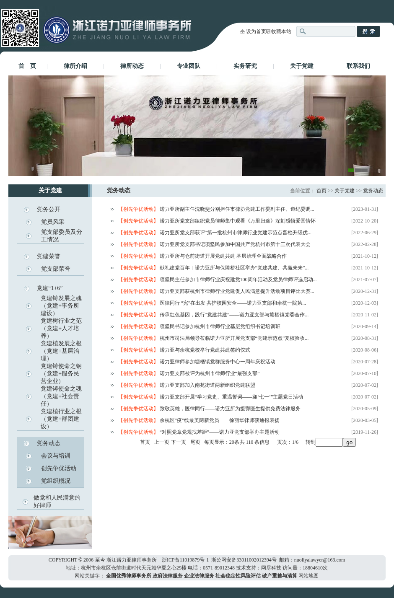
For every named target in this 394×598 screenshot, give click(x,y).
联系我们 (358, 66)
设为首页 (256, 31)
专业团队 (188, 66)
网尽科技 (271, 568)
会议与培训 (55, 456)
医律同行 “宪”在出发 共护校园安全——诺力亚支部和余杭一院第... (233, 303)
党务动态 (48, 443)
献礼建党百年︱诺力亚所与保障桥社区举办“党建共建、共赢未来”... (234, 268)
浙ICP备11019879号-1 (185, 560)
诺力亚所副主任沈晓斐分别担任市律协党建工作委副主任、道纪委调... (237, 209)
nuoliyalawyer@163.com (319, 560)
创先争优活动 (58, 468)
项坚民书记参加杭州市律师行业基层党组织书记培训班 (220, 326)
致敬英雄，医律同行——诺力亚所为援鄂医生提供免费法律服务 (230, 409)
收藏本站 (281, 31)
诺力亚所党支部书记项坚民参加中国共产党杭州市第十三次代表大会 (235, 244)
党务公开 (48, 209)
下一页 (178, 442)
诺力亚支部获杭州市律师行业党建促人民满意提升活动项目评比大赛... (237, 291)
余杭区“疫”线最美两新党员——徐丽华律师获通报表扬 (220, 420)
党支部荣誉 (55, 269)
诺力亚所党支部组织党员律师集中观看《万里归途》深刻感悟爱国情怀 (238, 221)
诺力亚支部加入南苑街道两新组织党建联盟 (207, 385)
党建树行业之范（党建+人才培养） (61, 328)
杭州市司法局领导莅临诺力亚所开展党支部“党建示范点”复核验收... (234, 338)
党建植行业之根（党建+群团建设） (61, 419)
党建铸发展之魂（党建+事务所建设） (61, 305)
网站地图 (308, 576)
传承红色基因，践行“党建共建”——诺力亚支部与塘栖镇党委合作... (234, 315)
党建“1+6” (49, 288)
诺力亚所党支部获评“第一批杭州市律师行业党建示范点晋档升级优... (235, 233)
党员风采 (53, 222)
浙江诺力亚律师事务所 (131, 560)
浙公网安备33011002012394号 (244, 560)
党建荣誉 (48, 256)
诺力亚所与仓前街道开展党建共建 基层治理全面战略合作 (223, 256)
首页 (321, 191)
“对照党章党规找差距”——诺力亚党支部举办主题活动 (220, 432)
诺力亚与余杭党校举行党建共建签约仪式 (205, 350)
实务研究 (245, 66)
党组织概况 (55, 481)
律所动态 (132, 66)
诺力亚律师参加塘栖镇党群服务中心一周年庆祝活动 (217, 362)
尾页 (195, 442)
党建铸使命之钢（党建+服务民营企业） (61, 373)
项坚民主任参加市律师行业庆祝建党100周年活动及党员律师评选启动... (238, 279)
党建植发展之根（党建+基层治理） (61, 351)
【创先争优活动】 (139, 209)
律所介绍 (75, 66)
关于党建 (302, 66)
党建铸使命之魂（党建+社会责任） (61, 396)
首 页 (27, 66)
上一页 (161, 442)
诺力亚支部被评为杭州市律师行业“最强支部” (210, 373)
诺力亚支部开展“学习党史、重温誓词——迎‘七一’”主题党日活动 (231, 397)
